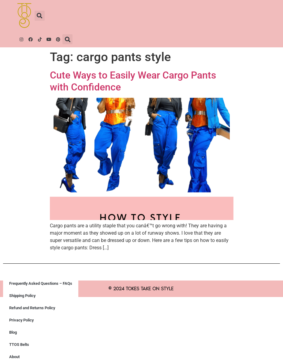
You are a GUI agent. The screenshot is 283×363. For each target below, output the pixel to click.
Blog (13, 332)
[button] (40, 16)
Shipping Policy (22, 295)
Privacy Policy (21, 320)
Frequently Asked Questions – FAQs (40, 283)
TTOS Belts (19, 344)
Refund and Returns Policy (32, 308)
